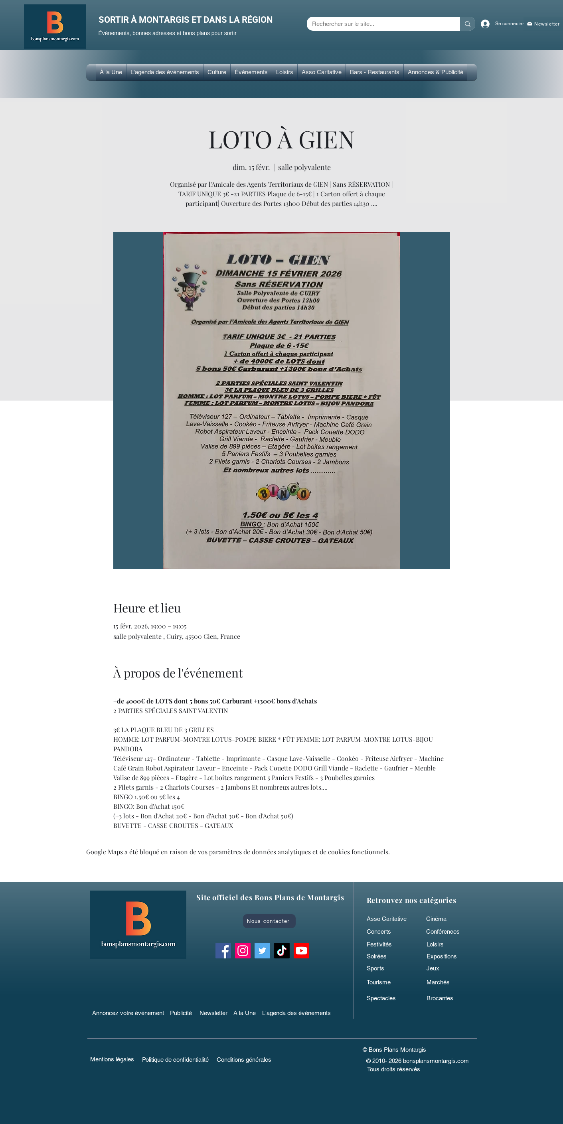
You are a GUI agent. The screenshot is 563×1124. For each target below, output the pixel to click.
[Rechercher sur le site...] (377, 24)
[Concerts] (386, 931)
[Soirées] (386, 956)
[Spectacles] (386, 998)
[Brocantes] (446, 998)
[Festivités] (386, 944)
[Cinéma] (443, 918)
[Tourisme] (386, 982)
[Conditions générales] (244, 1059)
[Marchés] (446, 982)
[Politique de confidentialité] (175, 1059)
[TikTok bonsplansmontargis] (282, 950)
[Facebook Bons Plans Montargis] (223, 950)
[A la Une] (248, 1013)
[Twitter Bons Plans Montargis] (262, 950)
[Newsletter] (214, 1013)
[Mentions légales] (112, 1059)
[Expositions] (446, 956)
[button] (216, 72)
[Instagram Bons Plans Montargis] (243, 950)
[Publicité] (182, 1013)
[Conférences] (449, 931)
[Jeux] (446, 968)
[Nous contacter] (269, 921)
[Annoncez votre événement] (129, 1013)
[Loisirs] (446, 944)
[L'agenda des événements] (299, 1013)
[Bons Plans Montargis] (301, 950)
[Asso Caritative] (389, 918)
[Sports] (386, 968)
